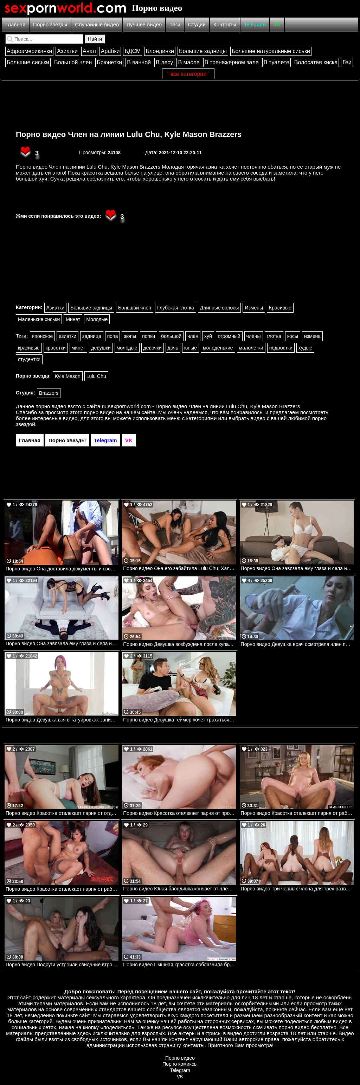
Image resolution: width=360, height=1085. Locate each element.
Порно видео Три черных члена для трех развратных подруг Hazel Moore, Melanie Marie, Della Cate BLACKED (297, 888)
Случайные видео (97, 24)
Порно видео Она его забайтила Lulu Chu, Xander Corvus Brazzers (179, 568)
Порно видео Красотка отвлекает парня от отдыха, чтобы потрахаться (62, 813)
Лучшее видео (144, 24)
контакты (193, 1045)
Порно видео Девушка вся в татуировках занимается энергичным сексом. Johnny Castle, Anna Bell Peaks (62, 720)
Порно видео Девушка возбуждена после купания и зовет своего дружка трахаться (179, 644)
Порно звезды (50, 24)
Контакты (224, 24)
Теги (174, 24)
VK (277, 24)
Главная (15, 24)
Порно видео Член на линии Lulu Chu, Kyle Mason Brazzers (129, 134)
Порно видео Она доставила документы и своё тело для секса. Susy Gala (62, 568)
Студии (197, 24)
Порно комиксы (180, 1064)
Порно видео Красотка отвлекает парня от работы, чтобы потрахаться (62, 889)
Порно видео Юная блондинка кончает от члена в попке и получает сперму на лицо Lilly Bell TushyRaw (179, 888)
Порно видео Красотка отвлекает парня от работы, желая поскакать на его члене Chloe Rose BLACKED (297, 813)
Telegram (255, 24)
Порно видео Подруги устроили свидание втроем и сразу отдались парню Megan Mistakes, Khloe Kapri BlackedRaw (62, 964)
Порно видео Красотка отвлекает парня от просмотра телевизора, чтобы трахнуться (179, 813)
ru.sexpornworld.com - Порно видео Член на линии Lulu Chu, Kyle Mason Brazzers (201, 406)
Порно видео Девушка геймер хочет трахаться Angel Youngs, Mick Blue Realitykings (179, 720)
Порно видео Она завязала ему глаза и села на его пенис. (297, 568)
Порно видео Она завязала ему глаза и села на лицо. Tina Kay (62, 643)
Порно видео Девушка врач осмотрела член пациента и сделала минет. (297, 644)
